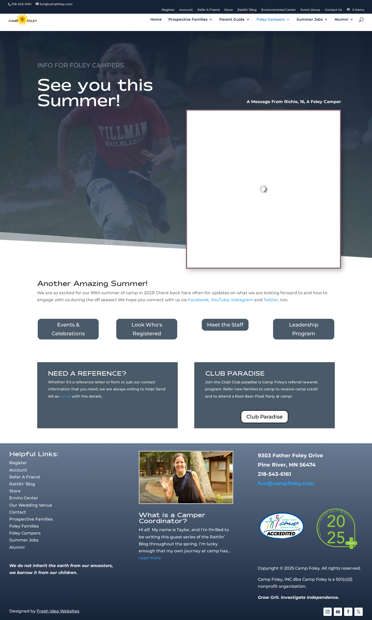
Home (156, 20)
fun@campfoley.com (286, 483)
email (65, 396)
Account (186, 10)
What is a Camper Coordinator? (172, 517)
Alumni (341, 20)
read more (150, 557)
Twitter (271, 299)
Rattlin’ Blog (247, 10)
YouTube (220, 299)
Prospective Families (187, 20)
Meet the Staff (225, 325)
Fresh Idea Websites (58, 611)
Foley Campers (271, 20)
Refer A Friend (208, 10)
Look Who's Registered (146, 329)
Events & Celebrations (68, 329)
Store (228, 10)
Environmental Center (278, 10)
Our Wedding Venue (30, 505)
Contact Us (333, 10)
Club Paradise (264, 417)
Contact (17, 512)
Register (168, 10)
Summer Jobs (310, 20)
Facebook (198, 299)
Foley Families (24, 526)
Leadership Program (304, 329)
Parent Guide (232, 20)
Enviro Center (23, 497)
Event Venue (310, 10)
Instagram (242, 299)
